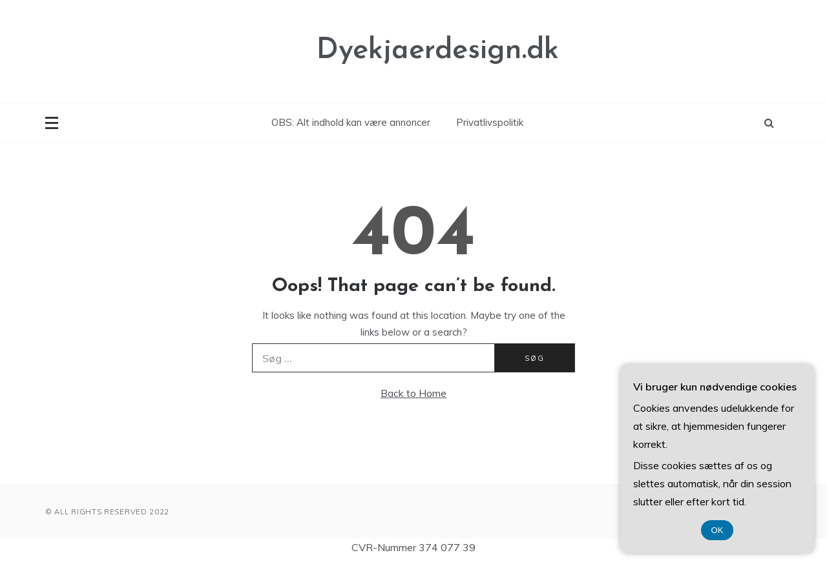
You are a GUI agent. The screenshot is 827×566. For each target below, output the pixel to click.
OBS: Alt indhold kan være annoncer (350, 122)
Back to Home (413, 393)
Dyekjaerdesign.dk (438, 50)
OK (717, 530)
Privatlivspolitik (489, 122)
